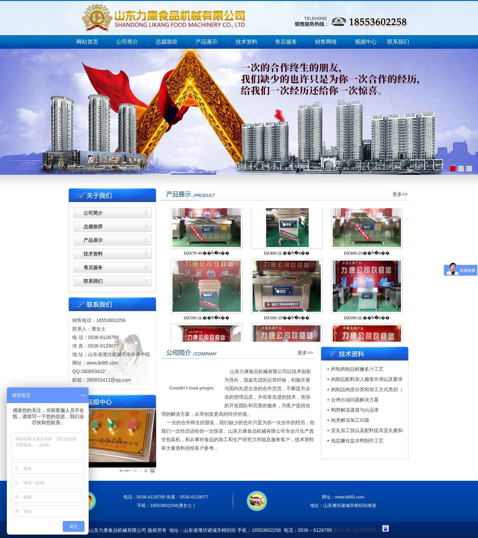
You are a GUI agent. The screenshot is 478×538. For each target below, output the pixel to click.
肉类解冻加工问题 (350, 420)
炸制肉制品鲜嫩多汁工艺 (357, 369)
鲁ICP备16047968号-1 (357, 530)
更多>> (399, 194)
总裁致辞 (167, 42)
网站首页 (87, 42)
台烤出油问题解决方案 (355, 399)
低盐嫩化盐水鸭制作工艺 (357, 440)
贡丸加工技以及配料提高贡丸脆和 (367, 430)
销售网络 (326, 42)
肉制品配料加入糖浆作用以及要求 (367, 379)
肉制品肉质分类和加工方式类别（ (367, 389)
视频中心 (366, 42)
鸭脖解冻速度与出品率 (355, 410)
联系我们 (398, 42)
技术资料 (246, 42)
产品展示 (207, 42)
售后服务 (286, 42)
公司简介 (127, 42)
